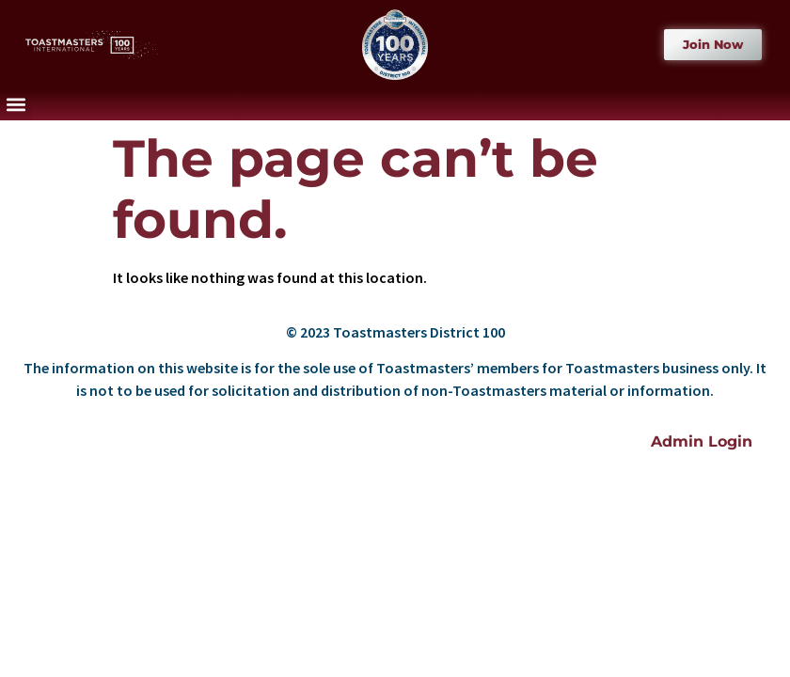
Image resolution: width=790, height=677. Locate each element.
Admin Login (701, 441)
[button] (15, 104)
